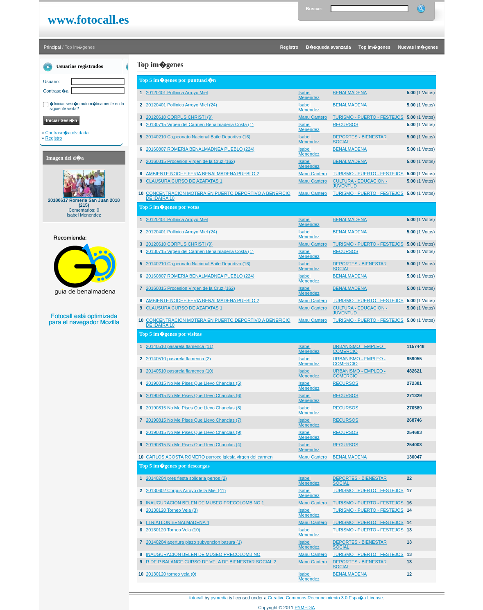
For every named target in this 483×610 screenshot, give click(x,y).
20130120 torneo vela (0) (171, 574)
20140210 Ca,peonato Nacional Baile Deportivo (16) (198, 136)
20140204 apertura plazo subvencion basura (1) (194, 542)
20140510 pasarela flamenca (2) (178, 358)
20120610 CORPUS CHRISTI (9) (179, 117)
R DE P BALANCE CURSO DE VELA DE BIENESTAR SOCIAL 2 (211, 561)
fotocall (196, 597)
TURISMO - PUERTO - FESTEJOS (368, 117)
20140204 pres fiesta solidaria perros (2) (186, 478)
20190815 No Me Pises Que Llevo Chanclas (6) (193, 395)
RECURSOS (345, 124)
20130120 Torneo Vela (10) (173, 529)
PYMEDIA (305, 607)
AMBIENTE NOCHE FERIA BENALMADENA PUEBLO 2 (202, 173)
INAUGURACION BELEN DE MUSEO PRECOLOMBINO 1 (205, 502)
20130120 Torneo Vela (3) (171, 510)
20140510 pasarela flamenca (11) (179, 346)
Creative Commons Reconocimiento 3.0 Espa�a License (325, 597)
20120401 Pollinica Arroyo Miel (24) (181, 104)
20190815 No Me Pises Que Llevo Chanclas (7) (193, 420)
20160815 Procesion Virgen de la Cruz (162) (190, 161)
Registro (53, 138)
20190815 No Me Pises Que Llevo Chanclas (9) (193, 432)
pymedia (219, 597)
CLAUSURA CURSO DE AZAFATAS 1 (184, 180)
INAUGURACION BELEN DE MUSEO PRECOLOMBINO (203, 554)
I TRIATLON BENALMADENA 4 (177, 522)
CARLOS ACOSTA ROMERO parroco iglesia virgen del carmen (209, 456)
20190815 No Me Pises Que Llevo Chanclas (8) (193, 407)
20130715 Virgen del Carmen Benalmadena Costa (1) (200, 124)
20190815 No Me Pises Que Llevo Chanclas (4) (193, 444)
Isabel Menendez (308, 95)
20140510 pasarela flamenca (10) (179, 370)
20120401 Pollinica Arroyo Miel (177, 92)
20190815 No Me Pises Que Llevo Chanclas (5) (193, 383)
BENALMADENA (350, 92)
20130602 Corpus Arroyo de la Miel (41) (186, 490)
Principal (52, 47)
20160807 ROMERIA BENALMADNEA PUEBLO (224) (200, 149)
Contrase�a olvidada (67, 132)
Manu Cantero (312, 117)
